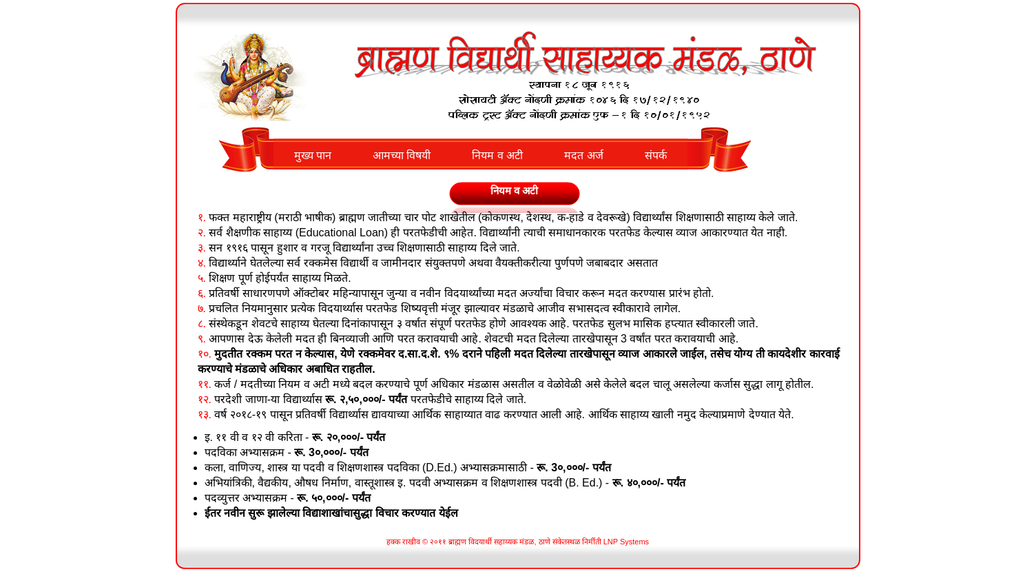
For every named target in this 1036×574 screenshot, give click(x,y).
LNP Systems (626, 541)
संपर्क (656, 155)
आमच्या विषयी (402, 155)
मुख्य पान (312, 155)
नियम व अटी (497, 155)
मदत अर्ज (583, 155)
